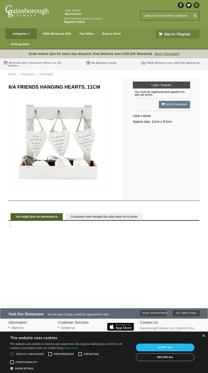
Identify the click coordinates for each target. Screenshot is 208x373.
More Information (167, 54)
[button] (70, 368)
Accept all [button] (165, 347)
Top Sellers (86, 33)
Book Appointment (155, 313)
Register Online (83, 20)
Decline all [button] (165, 357)
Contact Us (68, 327)
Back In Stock (111, 33)
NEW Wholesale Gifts (57, 33)
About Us (17, 327)
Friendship (46, 74)
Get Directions (186, 313)
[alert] (104, 352)
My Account (73, 12)
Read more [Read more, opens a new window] (71, 348)
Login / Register (161, 85)
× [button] (203, 336)
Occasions (27, 74)
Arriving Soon (20, 44)
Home (12, 74)
